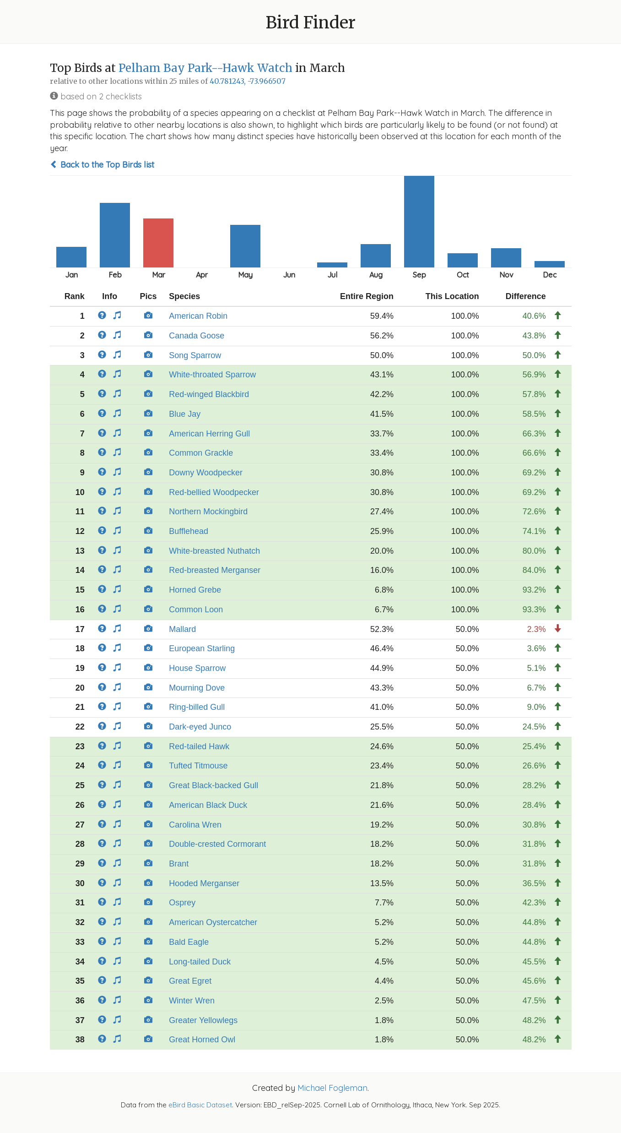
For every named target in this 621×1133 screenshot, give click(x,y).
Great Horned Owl (202, 1039)
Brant (179, 863)
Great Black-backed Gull (213, 785)
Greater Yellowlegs (203, 1020)
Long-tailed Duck (200, 961)
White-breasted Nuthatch (214, 551)
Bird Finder (311, 22)
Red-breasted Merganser (214, 570)
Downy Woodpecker (206, 472)
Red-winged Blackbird (209, 394)
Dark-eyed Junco (200, 726)
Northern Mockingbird (208, 511)
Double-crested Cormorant (217, 844)
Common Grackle (201, 453)
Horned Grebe (195, 589)
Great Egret (190, 981)
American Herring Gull (209, 433)
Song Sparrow (195, 355)
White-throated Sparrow (212, 374)
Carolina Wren (195, 824)
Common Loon (196, 609)
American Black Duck (208, 805)
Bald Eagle (189, 942)
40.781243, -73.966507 (248, 81)
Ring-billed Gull (197, 707)
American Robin (198, 316)
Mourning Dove (197, 687)
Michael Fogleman (332, 1088)
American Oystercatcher (213, 922)
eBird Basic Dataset (200, 1104)
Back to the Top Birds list (102, 164)
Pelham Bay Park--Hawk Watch (205, 68)
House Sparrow (197, 668)
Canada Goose (196, 335)
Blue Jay (184, 414)
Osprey (182, 902)
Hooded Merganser (204, 883)
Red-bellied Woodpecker (214, 492)
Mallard (182, 629)
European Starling (202, 648)
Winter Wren (192, 1000)
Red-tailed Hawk (199, 746)
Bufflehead (188, 531)
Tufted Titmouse (198, 765)
